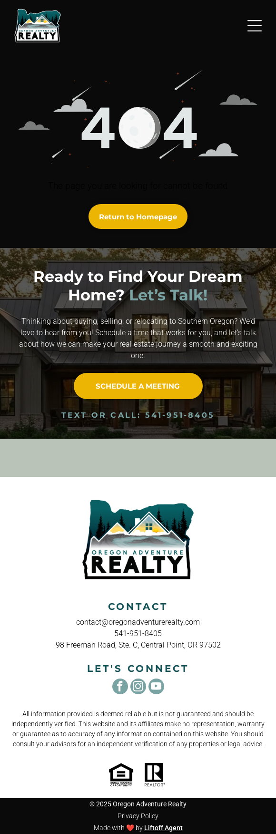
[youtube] (156, 688)
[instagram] (138, 688)
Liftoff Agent (163, 828)
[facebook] (120, 688)
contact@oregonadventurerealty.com (138, 622)
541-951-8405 (180, 415)
